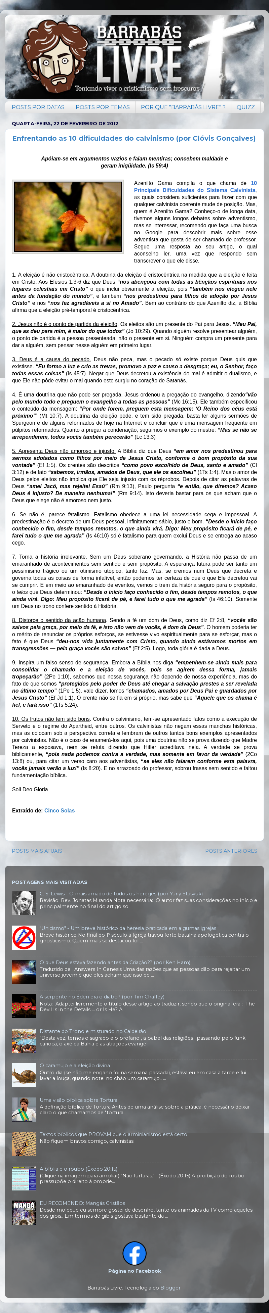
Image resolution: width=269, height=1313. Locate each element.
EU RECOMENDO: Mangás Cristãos (82, 1203)
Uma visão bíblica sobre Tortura (78, 1100)
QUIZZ (246, 107)
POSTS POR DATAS (38, 107)
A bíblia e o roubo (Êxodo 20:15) (78, 1169)
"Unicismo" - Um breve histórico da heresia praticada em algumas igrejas (128, 928)
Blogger (170, 1288)
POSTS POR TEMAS (103, 107)
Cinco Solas (59, 810)
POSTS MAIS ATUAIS (37, 851)
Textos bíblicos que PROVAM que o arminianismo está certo (113, 1134)
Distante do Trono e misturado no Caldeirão (93, 1031)
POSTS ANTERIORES (231, 851)
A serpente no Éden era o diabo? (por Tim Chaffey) (102, 997)
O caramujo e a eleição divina (75, 1066)
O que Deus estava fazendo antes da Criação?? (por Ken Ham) (115, 962)
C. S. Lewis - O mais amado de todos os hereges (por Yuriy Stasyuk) (121, 894)
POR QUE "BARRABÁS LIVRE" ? (183, 107)
